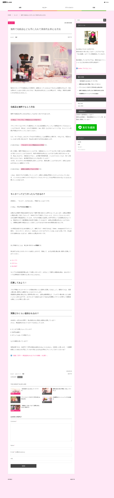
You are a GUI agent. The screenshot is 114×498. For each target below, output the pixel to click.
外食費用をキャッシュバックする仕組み (62, 398)
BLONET (14, 266)
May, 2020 (80, 103)
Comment (13, 421)
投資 (94, 7)
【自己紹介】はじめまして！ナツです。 (29, 390)
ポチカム (14, 263)
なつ (13, 37)
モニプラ (14, 260)
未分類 (12, 394)
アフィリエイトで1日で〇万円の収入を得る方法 (30, 398)
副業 (20, 7)
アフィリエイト (69, 7)
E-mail (12, 452)
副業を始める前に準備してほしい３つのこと (62, 390)
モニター (44, 7)
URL (12, 458)
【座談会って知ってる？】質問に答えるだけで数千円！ (30, 407)
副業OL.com (7, 2)
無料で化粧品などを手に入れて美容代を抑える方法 (91, 90)
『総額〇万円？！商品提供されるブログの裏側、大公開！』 (30, 355)
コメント (19, 374)
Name (12, 445)
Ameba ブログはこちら (85, 68)
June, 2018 (80, 106)
